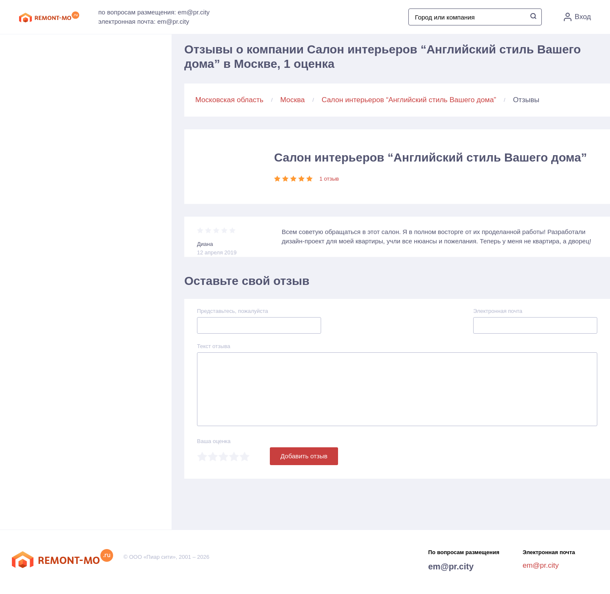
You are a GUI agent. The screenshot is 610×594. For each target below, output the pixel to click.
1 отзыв (329, 179)
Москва (292, 100)
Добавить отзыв (303, 456)
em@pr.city (451, 566)
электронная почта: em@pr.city (143, 21)
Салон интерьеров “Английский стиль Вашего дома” (409, 100)
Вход (577, 17)
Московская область (229, 100)
